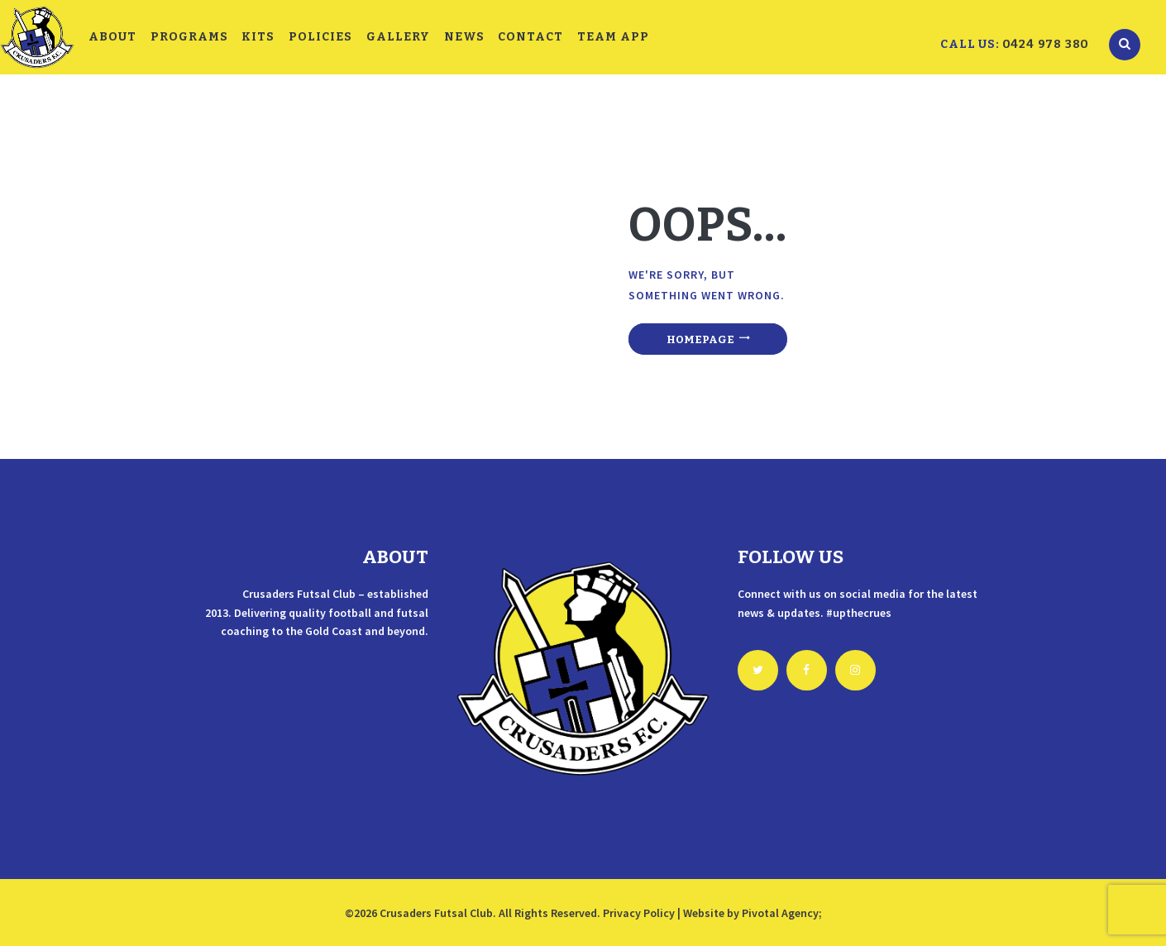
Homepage (700, 339)
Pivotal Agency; (782, 912)
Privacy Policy (639, 912)
